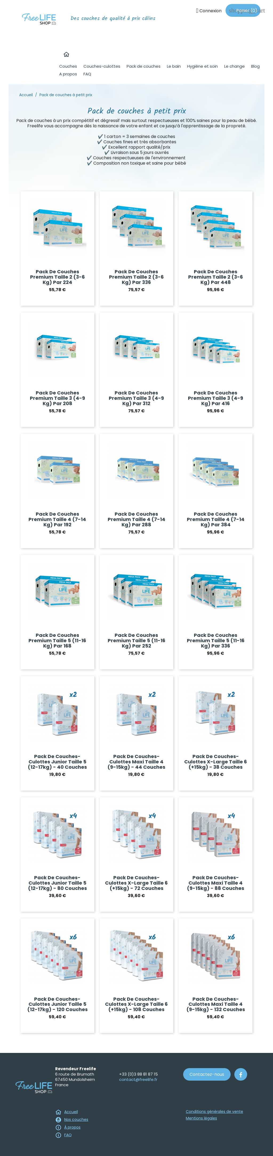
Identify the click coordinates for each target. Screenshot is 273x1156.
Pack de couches (143, 66)
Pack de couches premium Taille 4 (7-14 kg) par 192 (57, 519)
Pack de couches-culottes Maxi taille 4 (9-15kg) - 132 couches (215, 1004)
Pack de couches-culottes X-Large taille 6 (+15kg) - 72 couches (136, 883)
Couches (68, 66)
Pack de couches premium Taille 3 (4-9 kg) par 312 (136, 398)
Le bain (174, 66)
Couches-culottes (101, 66)
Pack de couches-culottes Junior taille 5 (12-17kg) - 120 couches (57, 1004)
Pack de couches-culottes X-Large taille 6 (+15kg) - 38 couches (215, 761)
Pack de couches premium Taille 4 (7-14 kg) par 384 (215, 519)
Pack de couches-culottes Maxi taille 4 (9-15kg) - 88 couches (215, 883)
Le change (234, 66)
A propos (68, 74)
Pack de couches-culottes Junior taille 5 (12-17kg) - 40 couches (57, 761)
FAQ (87, 74)
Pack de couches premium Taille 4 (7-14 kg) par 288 (136, 519)
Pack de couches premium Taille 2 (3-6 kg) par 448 (215, 277)
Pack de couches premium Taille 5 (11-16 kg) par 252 (136, 640)
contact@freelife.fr (138, 1079)
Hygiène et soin (202, 66)
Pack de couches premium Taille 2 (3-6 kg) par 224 (57, 277)
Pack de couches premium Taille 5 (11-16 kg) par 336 (215, 640)
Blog (255, 66)
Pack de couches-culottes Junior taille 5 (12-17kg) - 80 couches (57, 883)
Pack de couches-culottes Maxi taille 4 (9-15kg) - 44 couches (136, 761)
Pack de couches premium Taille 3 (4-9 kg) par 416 (215, 398)
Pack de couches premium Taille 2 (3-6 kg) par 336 (136, 277)
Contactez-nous (207, 1074)
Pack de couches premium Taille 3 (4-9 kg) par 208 (57, 398)
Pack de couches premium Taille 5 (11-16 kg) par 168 (57, 640)
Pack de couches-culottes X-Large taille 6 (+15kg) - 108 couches (136, 1004)
